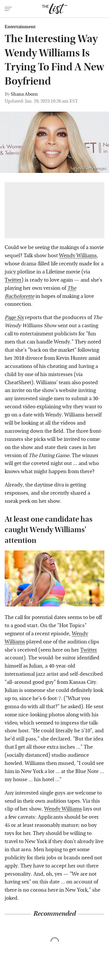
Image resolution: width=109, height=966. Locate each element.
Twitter (13, 280)
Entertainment (20, 26)
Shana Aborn (24, 94)
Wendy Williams (78, 256)
